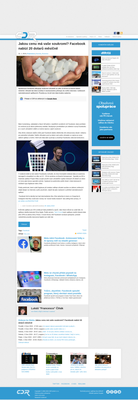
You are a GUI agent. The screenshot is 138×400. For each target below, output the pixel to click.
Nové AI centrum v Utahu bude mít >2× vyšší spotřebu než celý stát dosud (110, 74)
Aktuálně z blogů (105, 152)
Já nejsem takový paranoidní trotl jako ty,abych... (59, 326)
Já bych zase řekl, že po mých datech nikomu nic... (59, 337)
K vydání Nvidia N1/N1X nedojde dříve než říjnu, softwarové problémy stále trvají (110, 67)
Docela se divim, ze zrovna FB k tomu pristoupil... (59, 340)
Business (45, 53)
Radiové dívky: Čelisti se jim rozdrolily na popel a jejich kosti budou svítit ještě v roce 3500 (54, 369)
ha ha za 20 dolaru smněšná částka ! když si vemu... (63, 334)
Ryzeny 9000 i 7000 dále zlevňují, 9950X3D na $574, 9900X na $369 (109, 89)
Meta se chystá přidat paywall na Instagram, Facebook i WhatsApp (60, 274)
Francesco (31, 53)
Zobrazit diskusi (23, 342)
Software (107, 37)
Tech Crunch (58, 212)
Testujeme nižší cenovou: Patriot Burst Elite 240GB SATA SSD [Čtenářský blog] (111, 174)
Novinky (38, 53)
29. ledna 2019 (49, 206)
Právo (100, 37)
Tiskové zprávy (116, 37)
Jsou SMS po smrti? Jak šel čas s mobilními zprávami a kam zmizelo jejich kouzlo (110, 181)
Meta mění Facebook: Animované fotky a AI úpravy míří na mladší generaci (64, 239)
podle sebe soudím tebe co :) (55, 329)
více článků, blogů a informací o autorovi (43, 311)
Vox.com (27, 234)
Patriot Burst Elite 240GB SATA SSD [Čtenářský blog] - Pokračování (110, 166)
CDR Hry (106, 52)
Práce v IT (93, 37)
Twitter (56, 384)
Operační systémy (81, 37)
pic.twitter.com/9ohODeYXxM (28, 201)
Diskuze (24, 224)
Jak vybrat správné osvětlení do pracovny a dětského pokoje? (103, 367)
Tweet (84, 230)
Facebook (26, 230)
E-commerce (70, 37)
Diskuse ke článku (26, 320)
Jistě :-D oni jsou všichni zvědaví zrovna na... (58, 331)
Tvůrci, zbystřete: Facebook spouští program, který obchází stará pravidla (62, 292)
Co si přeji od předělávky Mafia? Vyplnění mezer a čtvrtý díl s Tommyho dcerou (110, 189)
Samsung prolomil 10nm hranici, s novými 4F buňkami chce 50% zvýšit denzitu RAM (111, 82)
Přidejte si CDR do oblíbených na (40, 99)
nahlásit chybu (81, 233)
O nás (74, 384)
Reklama (81, 384)
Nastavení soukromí (41, 397)
